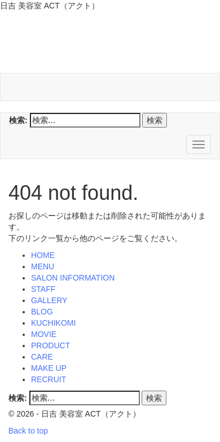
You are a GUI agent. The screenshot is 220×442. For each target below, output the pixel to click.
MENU (42, 266)
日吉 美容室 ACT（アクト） (105, 45)
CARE (42, 356)
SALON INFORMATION (73, 277)
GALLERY (49, 300)
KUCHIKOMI (53, 322)
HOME (43, 255)
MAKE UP (49, 368)
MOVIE (43, 334)
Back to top (28, 430)
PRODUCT (50, 345)
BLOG (42, 311)
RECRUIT (48, 379)
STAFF (43, 289)
